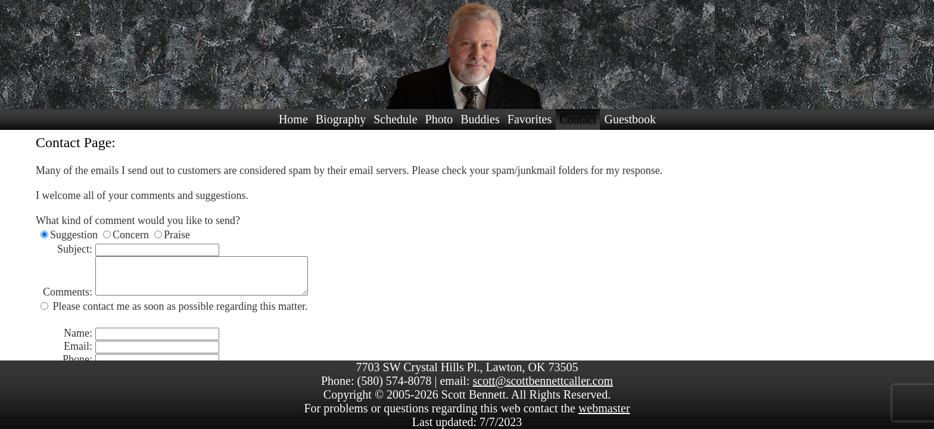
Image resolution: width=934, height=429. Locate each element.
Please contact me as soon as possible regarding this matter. (178, 313)
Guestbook (630, 119)
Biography (341, 119)
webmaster (604, 408)
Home (293, 119)
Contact (577, 119)
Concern (131, 235)
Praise (177, 235)
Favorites (530, 119)
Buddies (480, 119)
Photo (439, 119)
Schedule (395, 119)
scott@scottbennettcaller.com (542, 380)
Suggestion (74, 235)
